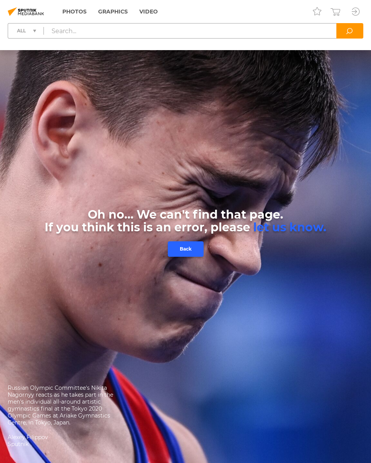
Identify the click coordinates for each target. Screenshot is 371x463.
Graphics (113, 11)
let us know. (289, 227)
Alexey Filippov (28, 437)
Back (186, 249)
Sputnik (18, 444)
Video (148, 11)
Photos (74, 11)
